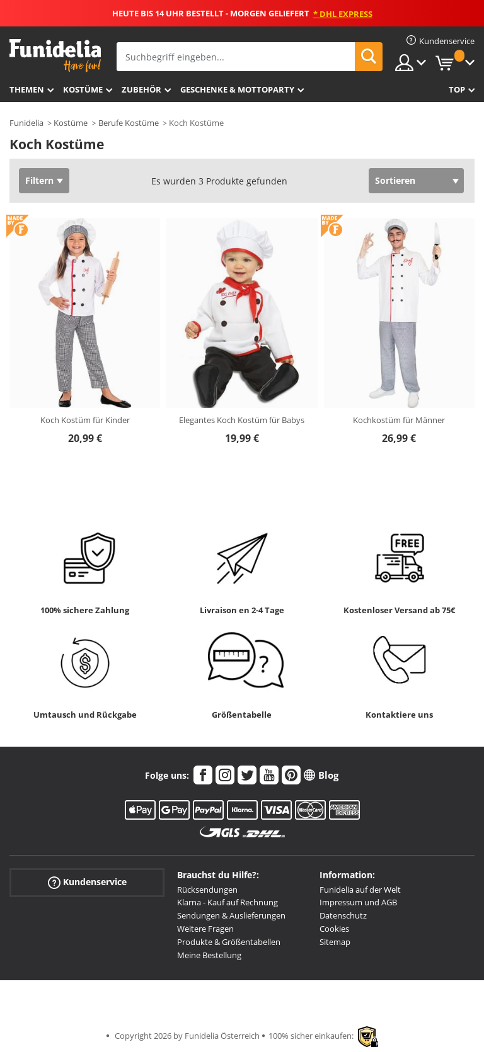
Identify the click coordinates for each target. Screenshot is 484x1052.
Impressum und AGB (358, 902)
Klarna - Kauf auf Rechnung (227, 902)
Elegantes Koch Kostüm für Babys (241, 420)
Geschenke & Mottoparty (237, 89)
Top (457, 89)
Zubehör (141, 89)
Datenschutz (343, 915)
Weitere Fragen (205, 928)
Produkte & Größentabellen (228, 941)
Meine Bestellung (209, 955)
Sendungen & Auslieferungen (231, 915)
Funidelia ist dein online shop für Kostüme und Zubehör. (55, 55)
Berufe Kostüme (128, 122)
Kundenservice (87, 881)
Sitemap (335, 941)
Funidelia (26, 122)
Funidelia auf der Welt (360, 889)
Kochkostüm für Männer (399, 420)
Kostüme (83, 89)
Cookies (334, 928)
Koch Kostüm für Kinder (85, 420)
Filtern (39, 180)
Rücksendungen (207, 889)
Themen (26, 89)
